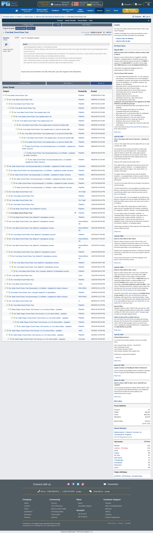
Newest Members (120, 428)
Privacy (120, 523)
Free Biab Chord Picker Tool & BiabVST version (29, 209)
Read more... (118, 132)
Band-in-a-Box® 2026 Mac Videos (124, 259)
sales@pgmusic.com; (40, 525)
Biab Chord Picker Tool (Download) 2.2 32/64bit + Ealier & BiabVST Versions (44, 187)
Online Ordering (96, 5)
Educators (28, 514)
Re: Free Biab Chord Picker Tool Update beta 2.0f (35, 121)
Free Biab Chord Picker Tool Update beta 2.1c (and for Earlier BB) (48, 142)
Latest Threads (70, 20)
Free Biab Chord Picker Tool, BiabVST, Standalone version (33, 217)
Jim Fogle (85, 32)
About (26, 503)
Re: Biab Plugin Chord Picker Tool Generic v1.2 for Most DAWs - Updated (40, 314)
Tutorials (108, 514)
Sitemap (27, 517)
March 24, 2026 (119, 365)
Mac (115, 194)
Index (57, 25)
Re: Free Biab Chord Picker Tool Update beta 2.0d (32, 112)
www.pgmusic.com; (28, 525)
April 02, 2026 (118, 334)
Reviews (54, 517)
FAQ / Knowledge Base (113, 506)
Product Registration (112, 517)
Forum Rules (82, 20)
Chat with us (98, 491)
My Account (82, 514)
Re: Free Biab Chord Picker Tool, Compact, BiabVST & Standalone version (42, 271)
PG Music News (119, 46)
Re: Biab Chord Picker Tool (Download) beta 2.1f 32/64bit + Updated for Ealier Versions (40, 166)
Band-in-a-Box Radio (58, 509)
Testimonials (55, 514)
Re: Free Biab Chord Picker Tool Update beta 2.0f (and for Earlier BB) (44, 125)
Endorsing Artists (57, 511)
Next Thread (86, 25)
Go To (31, 28)
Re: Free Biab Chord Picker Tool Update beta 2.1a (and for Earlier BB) (47, 133)
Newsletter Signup (84, 506)
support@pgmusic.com (53, 525)
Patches (108, 503)
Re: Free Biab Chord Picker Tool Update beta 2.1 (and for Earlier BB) (45, 129)
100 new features (128, 290)
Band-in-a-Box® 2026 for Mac (134, 241)
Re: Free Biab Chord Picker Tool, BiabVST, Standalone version (31, 221)
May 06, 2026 (118, 50)
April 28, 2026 (118, 136)
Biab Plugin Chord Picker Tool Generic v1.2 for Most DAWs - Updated (37, 309)
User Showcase (57, 506)
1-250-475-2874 (94, 3)
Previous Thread (27, 25)
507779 (109, 32)
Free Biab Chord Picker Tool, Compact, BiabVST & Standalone (33, 292)
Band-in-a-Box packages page (140, 312)
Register (136, 17)
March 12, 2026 (119, 380)
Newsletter (113, 484)
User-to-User (28, 17)
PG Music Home (8, 17)
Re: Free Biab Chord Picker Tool (20, 99)
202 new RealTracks (134, 295)
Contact (27, 506)
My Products (82, 517)
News (80, 503)
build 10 (116, 372)
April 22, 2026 (118, 236)
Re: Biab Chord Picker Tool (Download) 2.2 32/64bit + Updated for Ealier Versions (41, 175)
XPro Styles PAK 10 (140, 301)
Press (26, 509)
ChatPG (117, 25)
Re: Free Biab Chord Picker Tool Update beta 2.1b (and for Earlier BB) (49, 138)
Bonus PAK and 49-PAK (134, 127)
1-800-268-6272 (83, 3)
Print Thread (20, 28)
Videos (107, 511)
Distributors (28, 511)
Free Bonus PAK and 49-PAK (125, 319)
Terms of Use (111, 523)
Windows (123, 194)
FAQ (90, 20)
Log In (146, 17)
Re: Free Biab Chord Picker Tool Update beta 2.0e (34, 116)
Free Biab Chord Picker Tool (16, 32)
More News (118, 401)
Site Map (127, 523)
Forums (19, 17)
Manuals (108, 509)
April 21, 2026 (118, 267)
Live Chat (82, 5)
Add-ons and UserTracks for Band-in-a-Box (50, 17)
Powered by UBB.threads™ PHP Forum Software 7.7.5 (76, 532)
